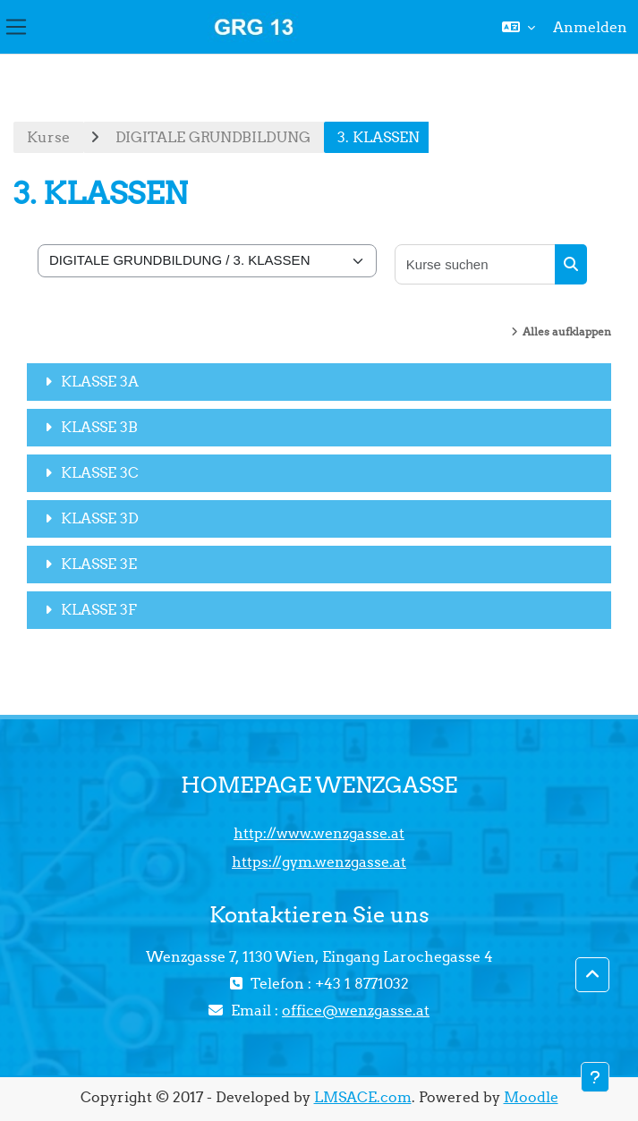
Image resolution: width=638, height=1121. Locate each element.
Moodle (531, 1097)
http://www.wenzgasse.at (319, 833)
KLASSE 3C (100, 472)
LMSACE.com (363, 1097)
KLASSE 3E (99, 564)
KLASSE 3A (100, 381)
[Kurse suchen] (476, 264)
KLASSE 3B (99, 427)
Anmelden (590, 27)
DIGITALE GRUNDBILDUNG (212, 137)
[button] (518, 27)
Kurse (48, 137)
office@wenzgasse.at (356, 1010)
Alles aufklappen (567, 331)
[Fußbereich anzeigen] (595, 1077)
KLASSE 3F (99, 609)
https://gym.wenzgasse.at (319, 861)
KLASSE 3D (100, 518)
